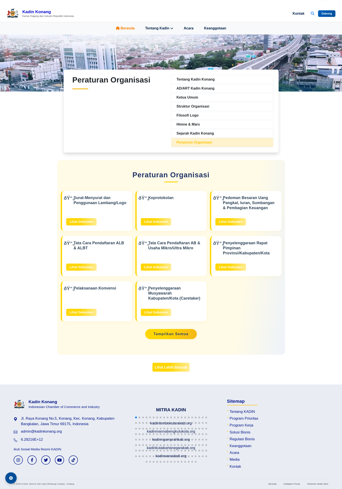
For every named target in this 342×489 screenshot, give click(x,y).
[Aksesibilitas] (11, 478)
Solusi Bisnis (240, 432)
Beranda (125, 28)
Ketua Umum (187, 97)
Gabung (326, 13)
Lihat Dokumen (81, 221)
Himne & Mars (188, 124)
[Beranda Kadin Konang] (40, 13)
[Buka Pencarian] (313, 13)
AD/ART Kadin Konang (196, 88)
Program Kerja (241, 425)
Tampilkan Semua (171, 334)
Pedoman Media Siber (317, 484)
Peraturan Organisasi (194, 142)
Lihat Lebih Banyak (171, 367)
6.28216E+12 (32, 439)
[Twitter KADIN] (45, 460)
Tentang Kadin (159, 28)
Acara (188, 28)
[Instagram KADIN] (18, 460)
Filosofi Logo (188, 115)
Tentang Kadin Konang (196, 79)
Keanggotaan (215, 28)
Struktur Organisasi (193, 106)
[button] (136, 417)
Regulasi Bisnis (242, 439)
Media (235, 459)
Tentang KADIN (242, 412)
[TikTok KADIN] (73, 460)
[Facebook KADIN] (32, 460)
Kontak (298, 13)
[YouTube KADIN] (59, 460)
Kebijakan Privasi (292, 484)
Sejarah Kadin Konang (195, 133)
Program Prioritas (244, 418)
